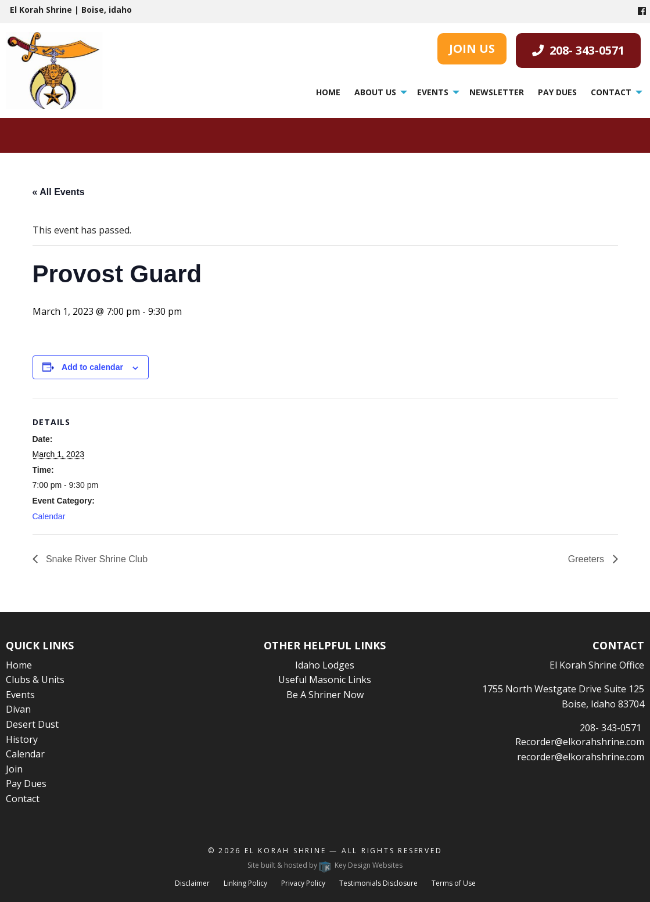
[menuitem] (328, 92)
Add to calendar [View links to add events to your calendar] (92, 367)
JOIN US (472, 48)
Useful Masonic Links (324, 679)
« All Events (59, 192)
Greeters (587, 559)
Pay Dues (557, 92)
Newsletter (496, 92)
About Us (375, 92)
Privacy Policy (303, 883)
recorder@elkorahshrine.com (580, 756)
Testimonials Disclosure (378, 883)
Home (328, 92)
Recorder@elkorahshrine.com (579, 741)
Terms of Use (454, 883)
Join (14, 769)
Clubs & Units (35, 679)
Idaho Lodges (324, 665)
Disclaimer (192, 883)
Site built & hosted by (324, 865)
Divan (18, 709)
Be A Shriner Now (325, 694)
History (22, 739)
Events (432, 92)
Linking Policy (245, 883)
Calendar (49, 516)
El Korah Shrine (285, 851)
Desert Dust (32, 724)
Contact (611, 92)
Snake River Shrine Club (96, 559)
